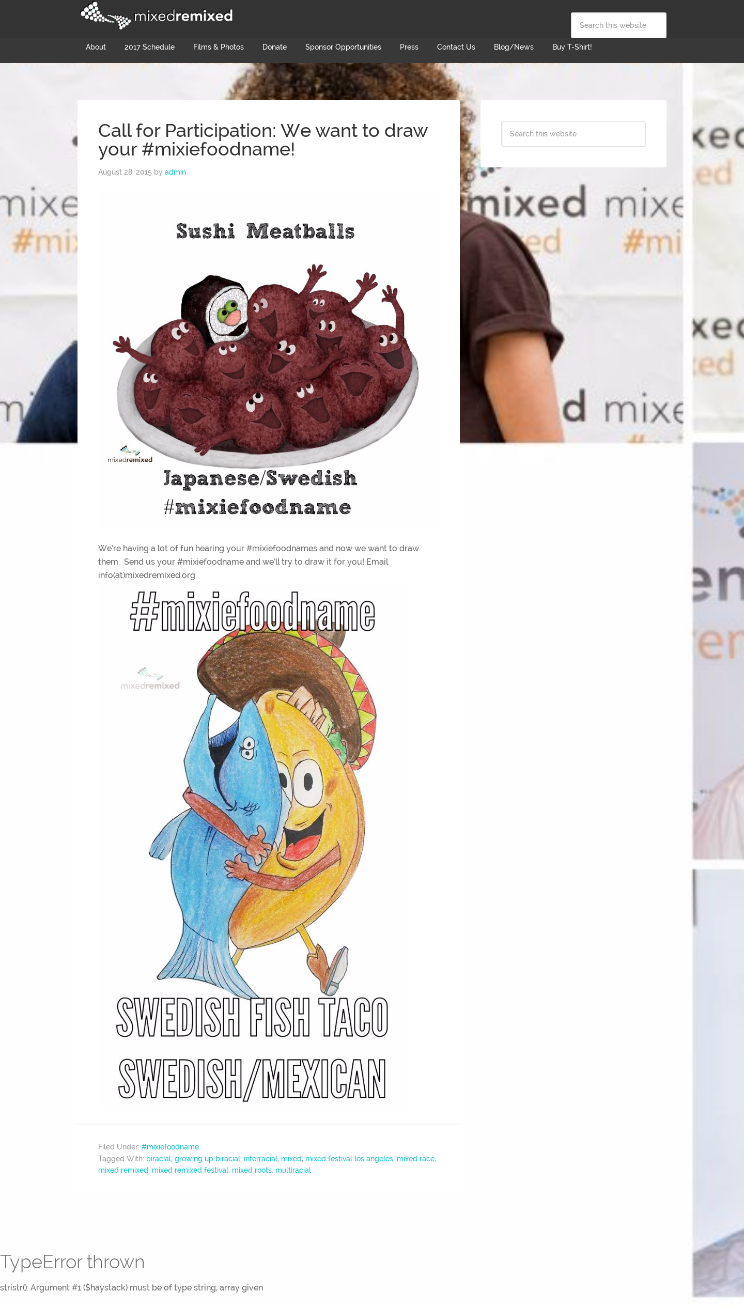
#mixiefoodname (170, 1147)
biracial (158, 1159)
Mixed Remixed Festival (155, 15)
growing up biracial (207, 1159)
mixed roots (252, 1170)
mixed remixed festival (190, 1170)
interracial (260, 1159)
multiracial (293, 1170)
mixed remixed (123, 1170)
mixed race (416, 1159)
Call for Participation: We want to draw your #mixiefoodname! (263, 139)
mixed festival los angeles (349, 1159)
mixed (291, 1159)
